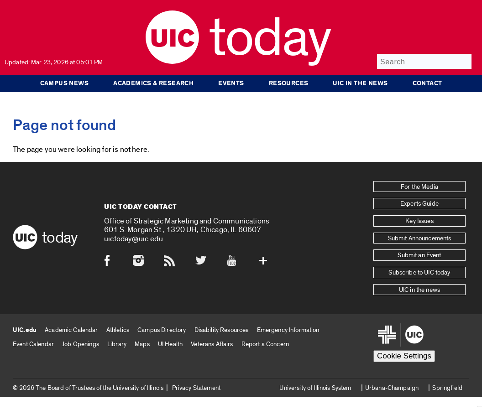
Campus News (64, 83)
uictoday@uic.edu (133, 239)
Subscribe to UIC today (419, 273)
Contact (427, 83)
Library (116, 344)
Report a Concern (265, 344)
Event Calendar (33, 344)
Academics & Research (153, 83)
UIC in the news (360, 83)
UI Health (170, 344)
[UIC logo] (172, 62)
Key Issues (419, 221)
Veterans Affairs (212, 344)
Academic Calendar (71, 330)
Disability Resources (221, 330)
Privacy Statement (196, 388)
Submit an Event (419, 255)
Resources (289, 83)
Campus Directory (161, 330)
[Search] (424, 61)
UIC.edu (25, 330)
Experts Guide (419, 204)
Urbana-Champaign (392, 388)
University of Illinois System (315, 388)
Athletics (117, 330)
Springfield (447, 388)
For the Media (419, 187)
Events (231, 83)
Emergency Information (288, 330)
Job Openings (80, 344)
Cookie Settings (404, 356)
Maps (142, 344)
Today (270, 38)
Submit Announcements (419, 238)
